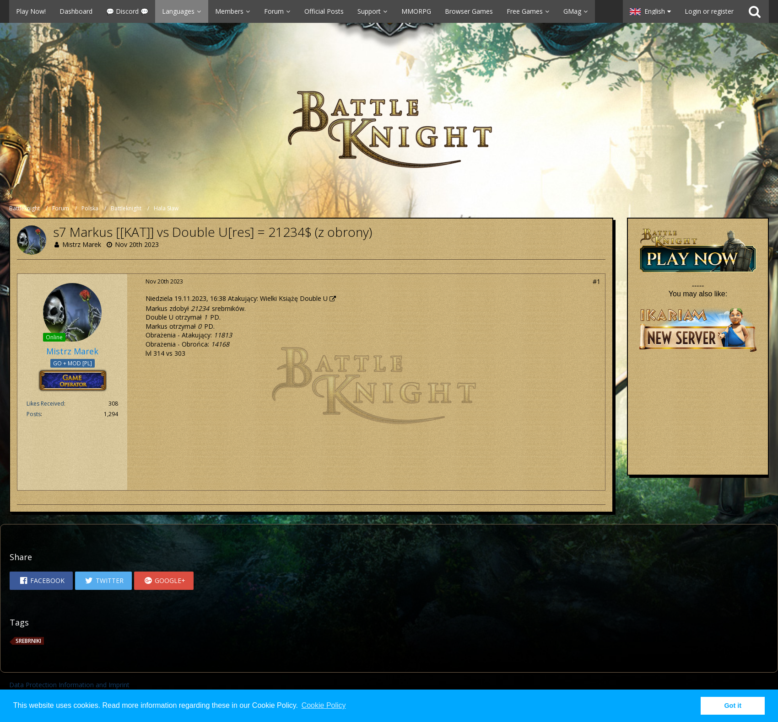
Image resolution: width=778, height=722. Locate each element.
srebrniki (28, 641)
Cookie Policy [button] (324, 705)
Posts (34, 414)
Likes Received (45, 403)
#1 (596, 281)
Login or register (709, 11)
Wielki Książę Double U (294, 298)
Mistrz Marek (81, 244)
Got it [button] (732, 705)
